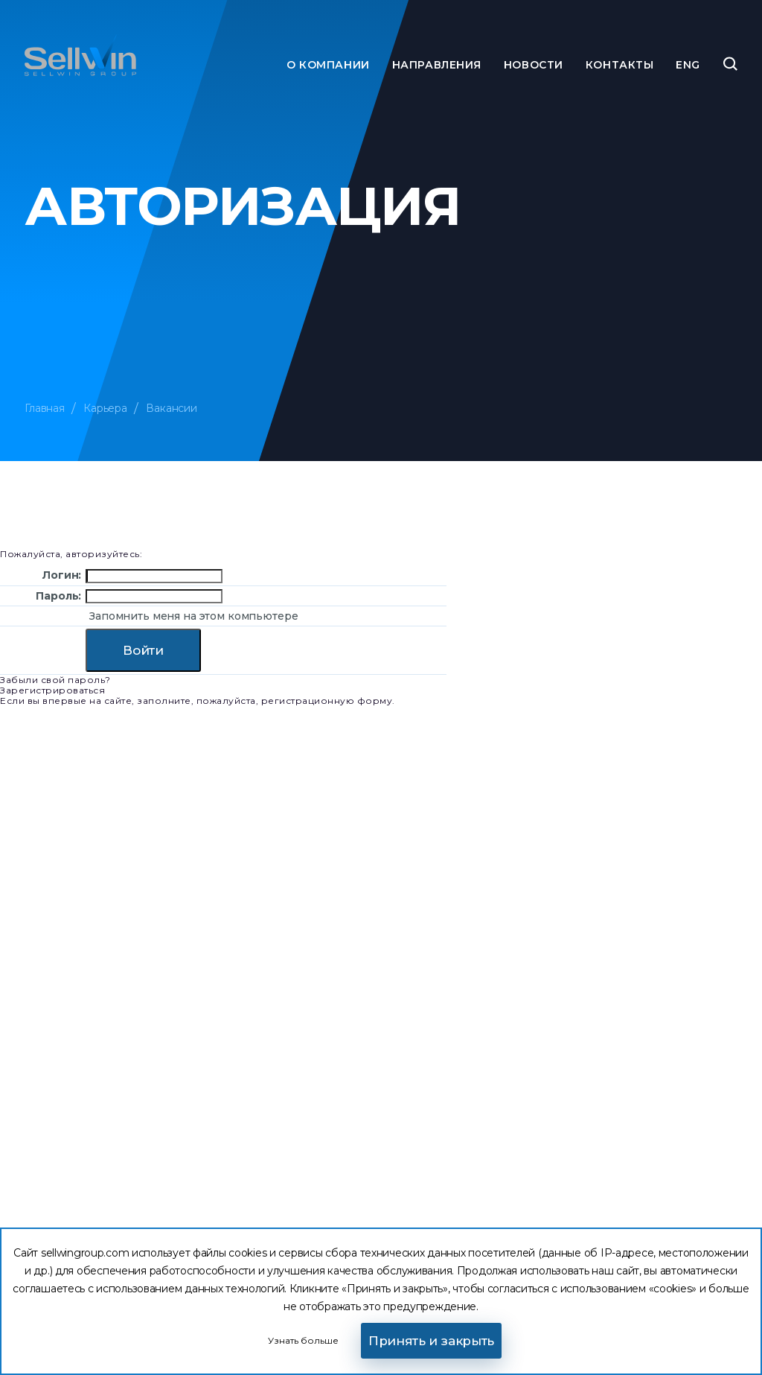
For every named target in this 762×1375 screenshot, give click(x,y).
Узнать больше (303, 1340)
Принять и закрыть (431, 1340)
